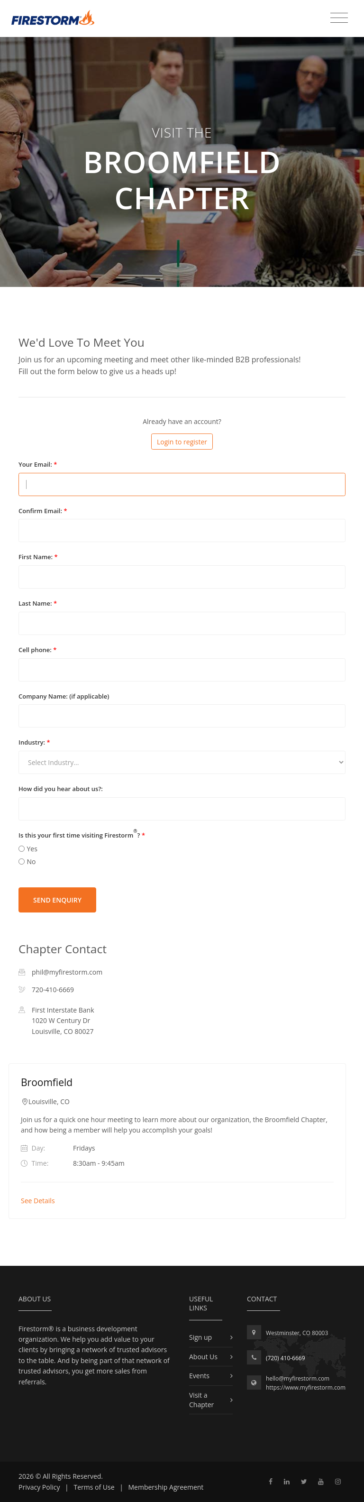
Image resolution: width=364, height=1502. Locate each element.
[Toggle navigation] (339, 18)
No (31, 861)
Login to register (182, 441)
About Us (203, 1356)
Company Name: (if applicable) (63, 696)
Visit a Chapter (201, 1400)
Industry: (34, 742)
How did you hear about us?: (60, 788)
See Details (38, 1200)
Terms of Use (93, 1487)
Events (199, 1375)
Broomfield (47, 1082)
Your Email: (37, 464)
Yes (32, 848)
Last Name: (37, 603)
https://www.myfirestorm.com (306, 1387)
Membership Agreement (166, 1487)
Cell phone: (37, 649)
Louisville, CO (49, 1101)
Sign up (200, 1337)
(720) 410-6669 (285, 1358)
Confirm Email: (42, 511)
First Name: (38, 557)
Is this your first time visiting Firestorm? (81, 834)
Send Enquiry (57, 899)
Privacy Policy (39, 1487)
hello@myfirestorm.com (297, 1378)
